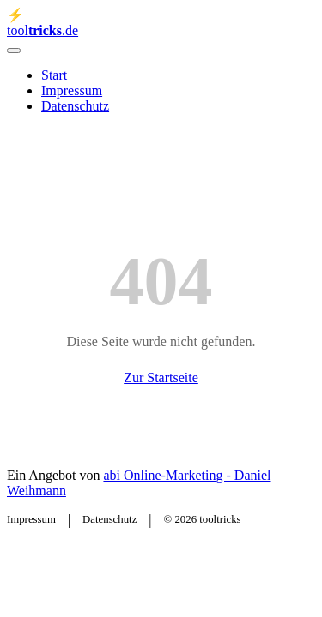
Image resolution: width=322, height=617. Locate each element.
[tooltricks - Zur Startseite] (161, 23)
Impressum (71, 90)
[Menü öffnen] (14, 50)
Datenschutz (75, 106)
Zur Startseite (161, 377)
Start (54, 75)
